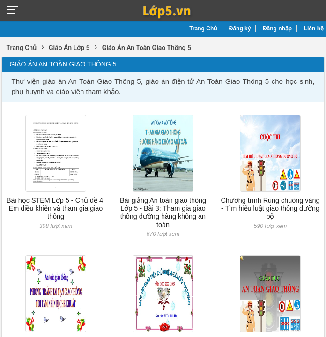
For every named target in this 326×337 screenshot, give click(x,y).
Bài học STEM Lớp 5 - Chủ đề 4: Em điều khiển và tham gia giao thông (56, 208)
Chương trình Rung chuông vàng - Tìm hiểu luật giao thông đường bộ (270, 208)
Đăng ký (240, 28)
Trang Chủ (203, 28)
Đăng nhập (277, 28)
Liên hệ (314, 28)
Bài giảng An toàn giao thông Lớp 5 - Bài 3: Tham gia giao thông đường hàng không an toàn (163, 212)
